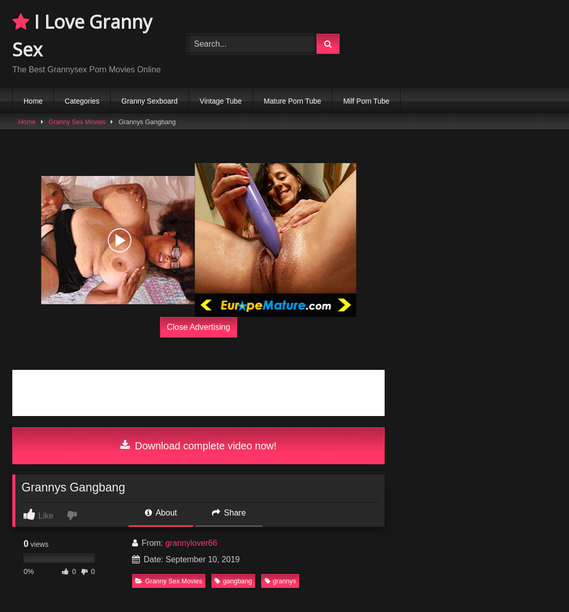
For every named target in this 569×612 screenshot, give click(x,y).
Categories (82, 101)
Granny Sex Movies (77, 122)
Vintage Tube (221, 101)
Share (229, 512)
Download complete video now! (198, 445)
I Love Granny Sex (82, 35)
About (161, 512)
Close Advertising (198, 327)
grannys (281, 581)
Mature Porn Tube (292, 101)
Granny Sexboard (149, 101)
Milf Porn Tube (366, 101)
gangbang (233, 581)
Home (33, 101)
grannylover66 (191, 543)
